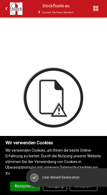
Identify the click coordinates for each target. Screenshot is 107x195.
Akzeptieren (25, 186)
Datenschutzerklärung (79, 167)
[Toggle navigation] (96, 8)
